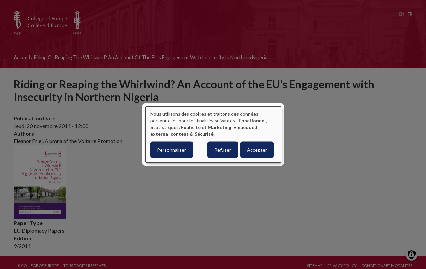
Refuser (222, 150)
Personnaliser (171, 150)
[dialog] (213, 134)
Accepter (257, 150)
